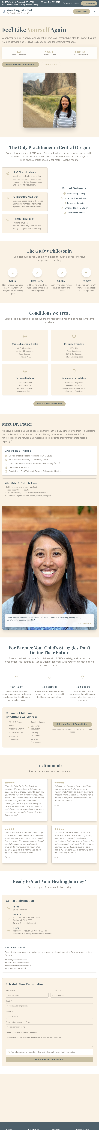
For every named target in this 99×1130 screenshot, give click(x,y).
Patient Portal (81, 11)
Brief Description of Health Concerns (21, 1033)
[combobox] (49, 1026)
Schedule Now (89, 3)
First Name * (11, 990)
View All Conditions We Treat (49, 404)
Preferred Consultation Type (18, 1022)
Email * (9, 1001)
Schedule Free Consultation (20, 64)
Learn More (51, 64)
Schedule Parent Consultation (72, 724)
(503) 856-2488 (71, 3)
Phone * (9, 1012)
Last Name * (56, 990)
